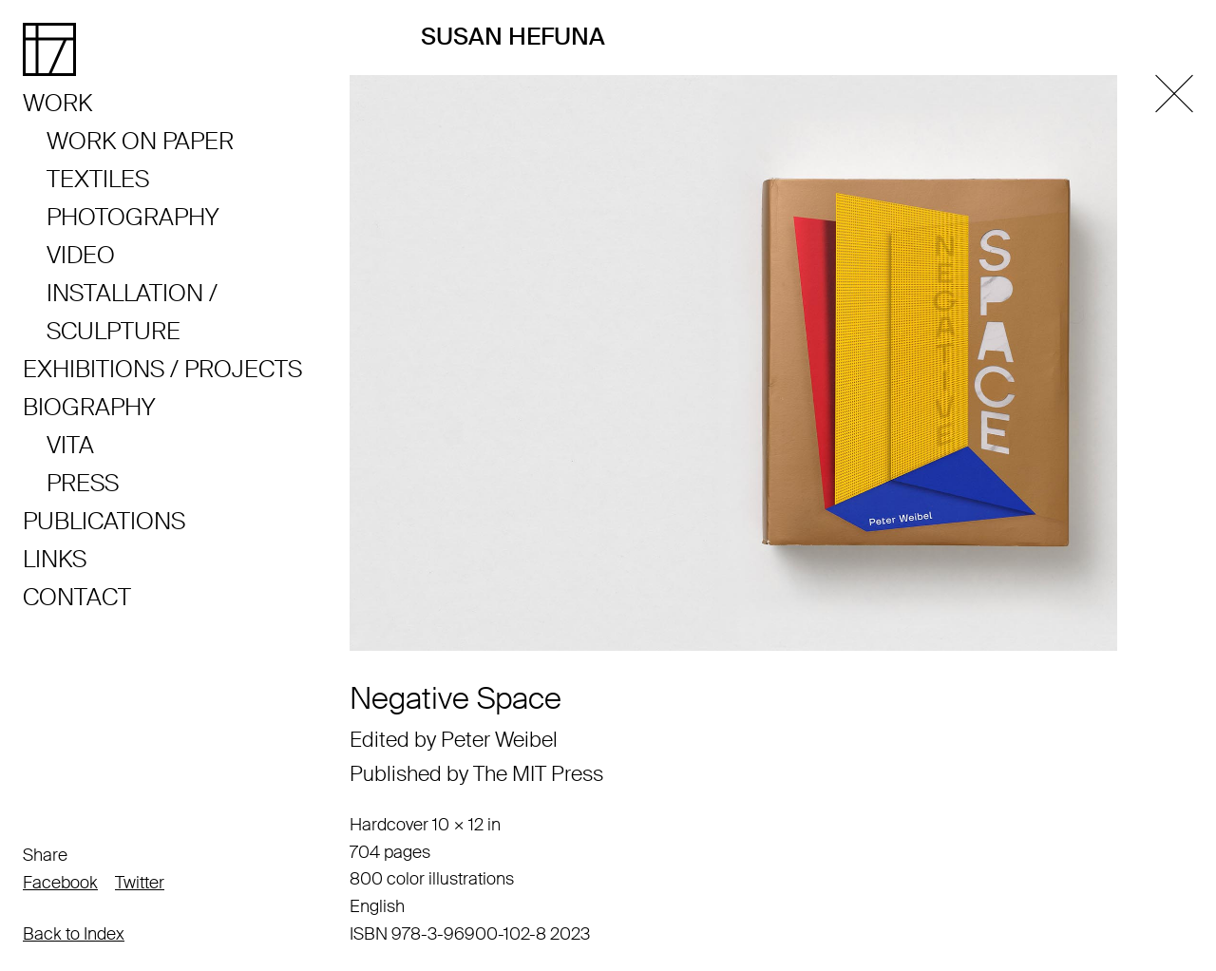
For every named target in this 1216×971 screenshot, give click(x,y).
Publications (104, 521)
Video (81, 255)
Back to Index (73, 934)
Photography (132, 217)
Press (83, 483)
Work (57, 103)
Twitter (139, 882)
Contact (77, 597)
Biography (89, 407)
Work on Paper (140, 141)
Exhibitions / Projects (162, 369)
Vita (70, 445)
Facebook (60, 882)
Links (54, 559)
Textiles (98, 179)
